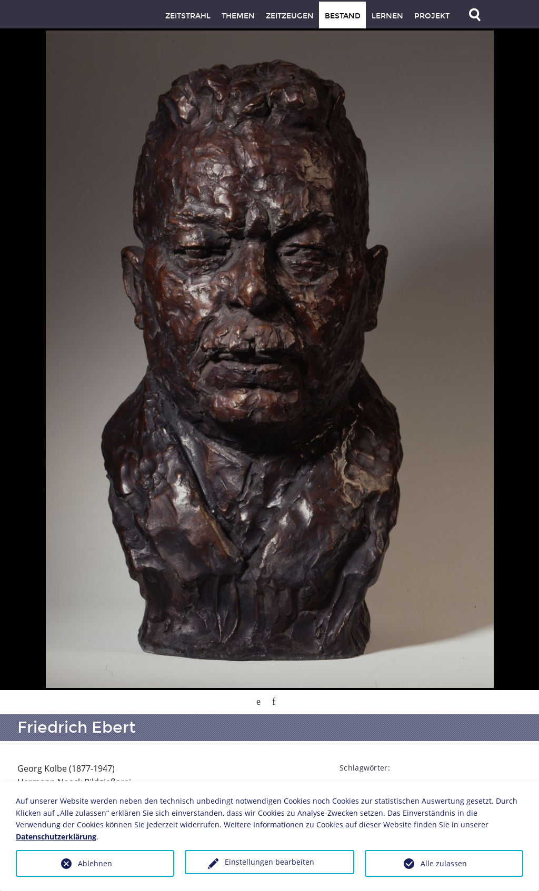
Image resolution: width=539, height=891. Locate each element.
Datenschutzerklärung (56, 837)
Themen (238, 16)
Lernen (387, 16)
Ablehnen (95, 863)
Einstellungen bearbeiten (269, 862)
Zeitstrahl (188, 16)
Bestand (343, 16)
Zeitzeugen (290, 16)
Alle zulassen (444, 863)
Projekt (432, 16)
